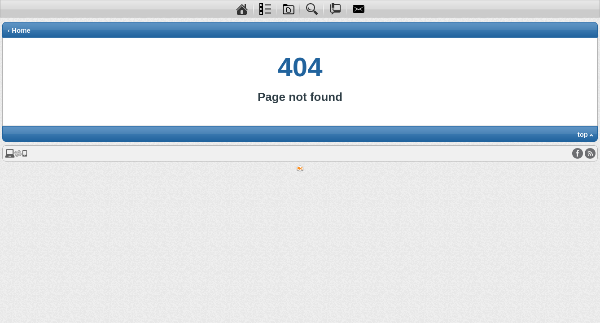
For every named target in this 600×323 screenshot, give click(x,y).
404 (299, 67)
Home (21, 30)
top (583, 134)
